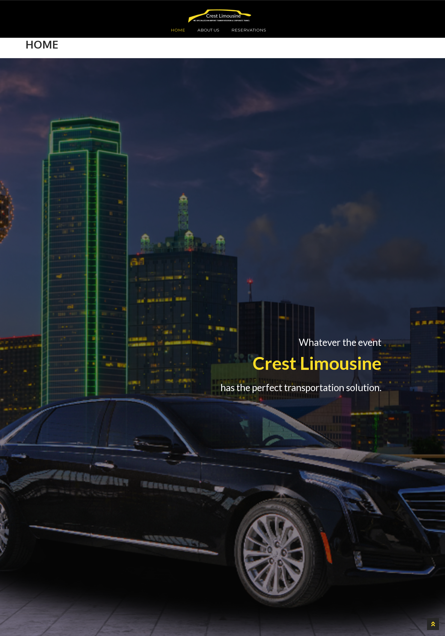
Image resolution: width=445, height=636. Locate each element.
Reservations (248, 30)
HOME (178, 30)
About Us (208, 30)
